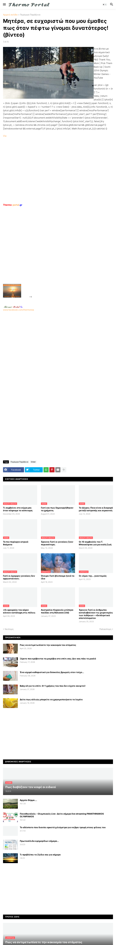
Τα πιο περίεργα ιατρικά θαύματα (15, 543)
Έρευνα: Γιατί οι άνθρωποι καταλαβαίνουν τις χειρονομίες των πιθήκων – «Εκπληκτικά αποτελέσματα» (96, 614)
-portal (12, 204)
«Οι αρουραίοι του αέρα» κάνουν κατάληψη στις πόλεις (19, 611)
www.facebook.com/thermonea (58, 349)
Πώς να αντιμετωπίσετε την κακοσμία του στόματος (48, 645)
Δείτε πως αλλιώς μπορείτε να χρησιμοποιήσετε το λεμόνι (51, 699)
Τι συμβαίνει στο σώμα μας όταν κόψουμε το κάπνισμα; (18, 509)
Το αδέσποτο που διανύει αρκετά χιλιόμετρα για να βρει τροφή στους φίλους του (63, 827)
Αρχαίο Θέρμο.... (28, 800)
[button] (4, 4)
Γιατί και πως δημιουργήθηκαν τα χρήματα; (57, 509)
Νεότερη (9, 629)
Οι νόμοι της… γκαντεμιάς (93, 576)
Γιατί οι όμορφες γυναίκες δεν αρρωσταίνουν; (19, 577)
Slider (33, 462)
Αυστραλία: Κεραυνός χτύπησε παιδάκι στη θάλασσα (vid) (57, 611)
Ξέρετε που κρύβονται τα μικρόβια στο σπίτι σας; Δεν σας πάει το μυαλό (58, 658)
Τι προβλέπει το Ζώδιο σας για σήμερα (40, 854)
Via (4, 135)
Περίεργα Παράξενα (30, 15)
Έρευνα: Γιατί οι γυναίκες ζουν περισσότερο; (57, 543)
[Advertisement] (55, 252)
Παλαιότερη (105, 629)
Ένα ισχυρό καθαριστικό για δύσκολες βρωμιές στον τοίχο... (52, 672)
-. (13, 306)
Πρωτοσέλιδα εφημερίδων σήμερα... (39, 841)
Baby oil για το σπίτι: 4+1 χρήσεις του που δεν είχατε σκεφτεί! (52, 686)
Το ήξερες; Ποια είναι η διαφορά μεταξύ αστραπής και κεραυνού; (96, 509)
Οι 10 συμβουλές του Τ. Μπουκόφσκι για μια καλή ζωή (95, 543)
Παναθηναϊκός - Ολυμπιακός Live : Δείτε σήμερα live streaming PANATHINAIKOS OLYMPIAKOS (62, 815)
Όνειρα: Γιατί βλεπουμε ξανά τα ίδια (57, 577)
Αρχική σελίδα (10, 15)
